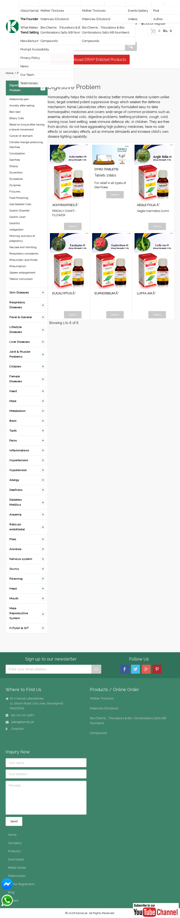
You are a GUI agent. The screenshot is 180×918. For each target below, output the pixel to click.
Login (112, 23)
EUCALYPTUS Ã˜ (64, 293)
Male (12, 401)
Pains (13, 440)
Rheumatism (17, 266)
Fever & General (20, 317)
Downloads (115, 3)
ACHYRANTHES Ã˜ (65, 205)
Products (47, 3)
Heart (13, 391)
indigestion (16, 229)
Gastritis (14, 223)
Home (11, 3)
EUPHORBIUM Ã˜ (106, 293)
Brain (13, 420)
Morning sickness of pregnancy (22, 238)
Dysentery (16, 172)
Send (14, 821)
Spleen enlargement (22, 272)
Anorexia (15, 549)
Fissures (14, 191)
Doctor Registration (21, 884)
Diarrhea (14, 159)
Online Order (91, 3)
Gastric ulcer (17, 217)
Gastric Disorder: (19, 210)
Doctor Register (153, 23)
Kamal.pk (82, 913)
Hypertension (18, 460)
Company (28, 3)
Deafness (15, 490)
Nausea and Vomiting (23, 247)
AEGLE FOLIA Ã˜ (148, 205)
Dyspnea (15, 185)
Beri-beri (15, 111)
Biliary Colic (16, 118)
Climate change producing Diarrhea (26, 145)
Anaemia (15, 514)
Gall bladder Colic (20, 204)
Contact (12, 8)
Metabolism (17, 411)
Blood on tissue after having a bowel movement (27, 127)
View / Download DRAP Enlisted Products (89, 59)
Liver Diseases (19, 342)
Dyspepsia (16, 178)
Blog (157, 3)
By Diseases (69, 3)
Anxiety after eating (21, 105)
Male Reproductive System (18, 613)
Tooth (13, 430)
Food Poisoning (18, 197)
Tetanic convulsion (21, 279)
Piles (12, 539)
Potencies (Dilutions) (104, 708)
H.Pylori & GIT (19, 628)
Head (13, 588)
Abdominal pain (19, 99)
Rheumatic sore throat (23, 260)
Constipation (17, 153)
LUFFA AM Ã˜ (146, 293)
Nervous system (20, 559)
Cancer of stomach (21, 135)
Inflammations (19, 450)
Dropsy (13, 166)
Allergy (14, 480)
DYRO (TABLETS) (106, 169)
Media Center (138, 3)
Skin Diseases (19, 292)
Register (129, 23)
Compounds (98, 733)
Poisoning (16, 578)
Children (15, 366)
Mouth (14, 598)
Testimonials (16, 876)
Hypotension (18, 470)
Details (73, 226)
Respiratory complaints (23, 253)
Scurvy (14, 568)
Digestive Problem (43, 73)
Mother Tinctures (101, 698)
